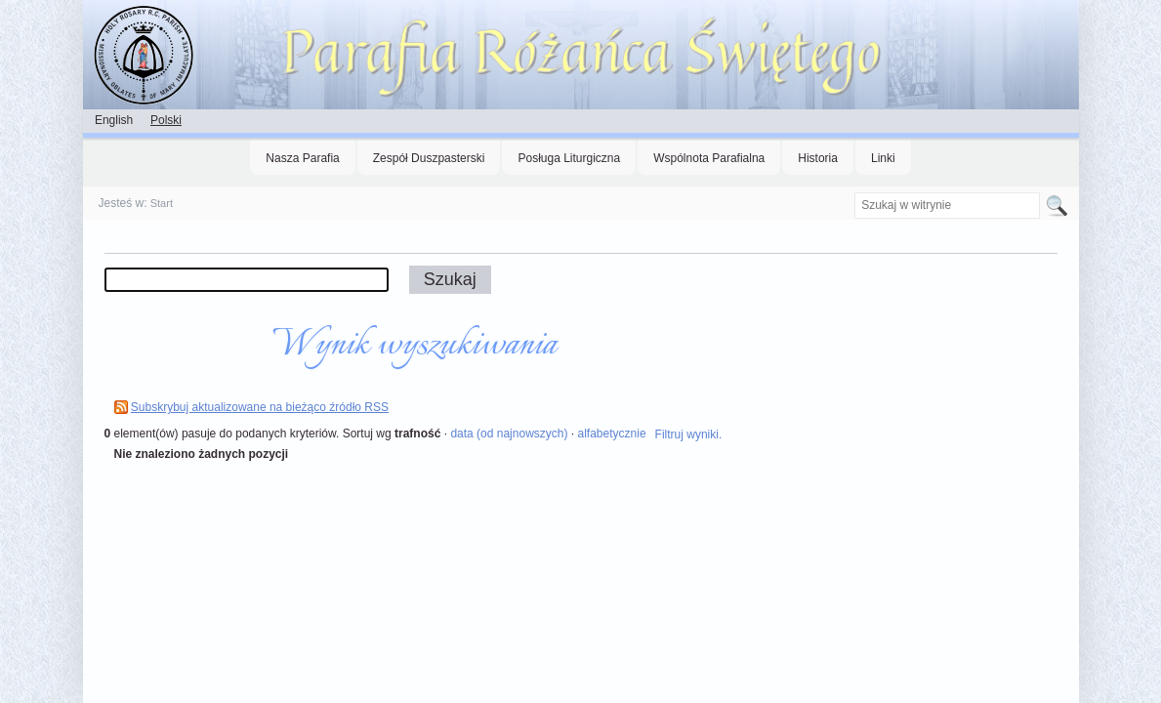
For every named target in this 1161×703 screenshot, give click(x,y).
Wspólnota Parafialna (709, 158)
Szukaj (853, 191)
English (114, 120)
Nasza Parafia (302, 158)
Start (161, 203)
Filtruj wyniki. (689, 434)
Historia (818, 158)
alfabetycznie (612, 433)
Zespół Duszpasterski (429, 158)
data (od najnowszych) (508, 433)
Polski (166, 120)
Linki (883, 158)
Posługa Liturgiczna (569, 158)
